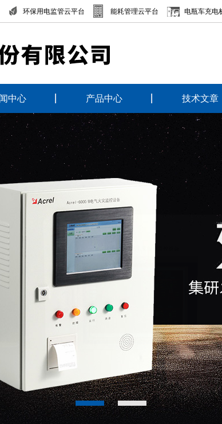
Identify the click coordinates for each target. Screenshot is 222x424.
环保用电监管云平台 (54, 11)
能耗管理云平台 (134, 11)
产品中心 (104, 98)
